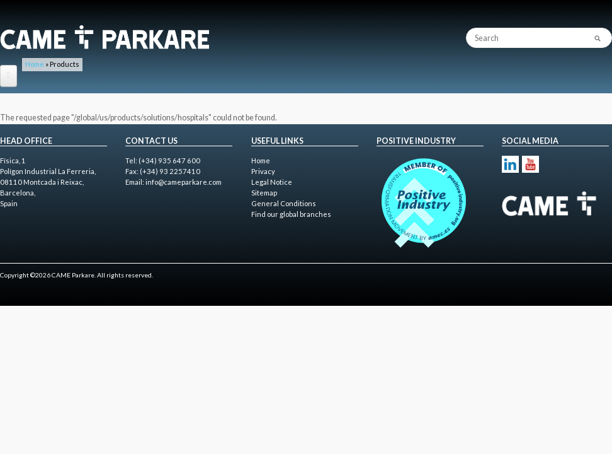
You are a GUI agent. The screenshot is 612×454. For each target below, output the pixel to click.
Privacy (263, 171)
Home (34, 64)
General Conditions (283, 203)
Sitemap (264, 193)
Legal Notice (271, 182)
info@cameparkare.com (183, 182)
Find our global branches (291, 214)
